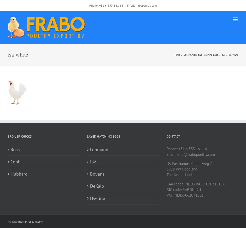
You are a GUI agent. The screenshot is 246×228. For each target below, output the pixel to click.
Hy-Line (97, 198)
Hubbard (19, 174)
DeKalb (97, 186)
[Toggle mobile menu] (235, 19)
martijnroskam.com (30, 221)
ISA (93, 162)
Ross (15, 150)
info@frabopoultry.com (142, 5)
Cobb (16, 162)
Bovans (97, 174)
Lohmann (99, 150)
